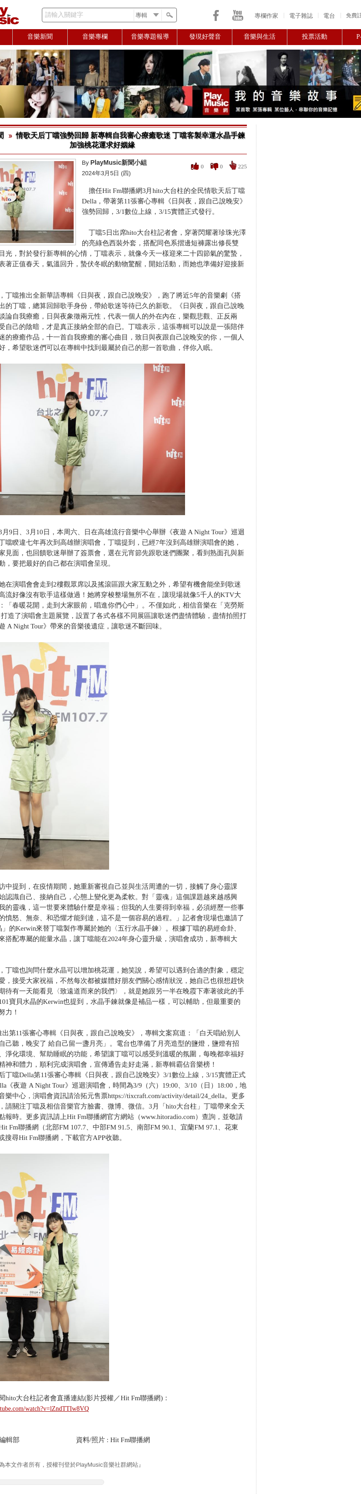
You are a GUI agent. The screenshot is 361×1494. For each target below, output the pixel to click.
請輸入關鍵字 (64, 14)
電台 (329, 15)
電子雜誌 (301, 15)
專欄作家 (266, 15)
